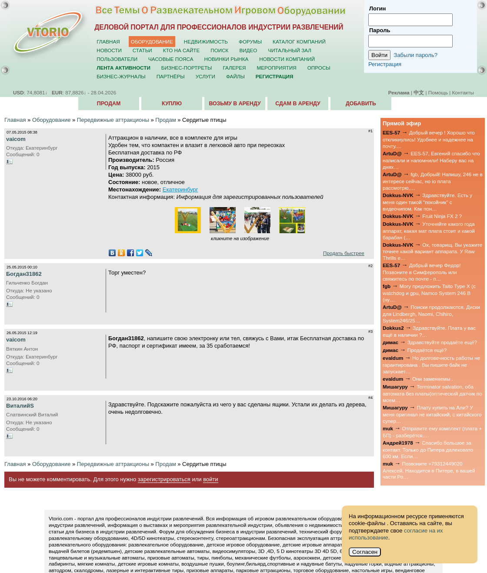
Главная (108, 41)
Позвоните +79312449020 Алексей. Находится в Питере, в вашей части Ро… (429, 470)
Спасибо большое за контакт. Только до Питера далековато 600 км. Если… (428, 449)
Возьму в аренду (234, 104)
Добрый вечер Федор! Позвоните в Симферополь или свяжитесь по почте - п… (421, 271)
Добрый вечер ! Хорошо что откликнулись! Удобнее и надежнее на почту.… (429, 139)
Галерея (234, 67)
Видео (248, 50)
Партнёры (171, 76)
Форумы (250, 41)
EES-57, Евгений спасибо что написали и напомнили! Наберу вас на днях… (431, 160)
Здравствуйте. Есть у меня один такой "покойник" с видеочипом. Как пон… (427, 201)
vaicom (16, 139)
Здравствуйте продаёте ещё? (442, 342)
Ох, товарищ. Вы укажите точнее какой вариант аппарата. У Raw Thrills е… (432, 251)
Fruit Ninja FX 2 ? (442, 216)
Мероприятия (277, 67)
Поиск (219, 50)
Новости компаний (287, 59)
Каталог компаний (299, 41)
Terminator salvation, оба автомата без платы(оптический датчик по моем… (432, 393)
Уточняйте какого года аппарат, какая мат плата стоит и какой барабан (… (429, 230)
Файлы (235, 76)
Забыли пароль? (415, 55)
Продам (108, 104)
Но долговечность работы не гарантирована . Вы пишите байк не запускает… (431, 364)
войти (210, 479)
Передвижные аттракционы (113, 120)
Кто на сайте (181, 50)
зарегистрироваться (164, 479)
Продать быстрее (343, 253)
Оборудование (152, 41)
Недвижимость (206, 41)
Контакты (463, 92)
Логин (377, 8)
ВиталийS (20, 405)
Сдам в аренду (297, 104)
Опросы (318, 67)
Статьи (142, 50)
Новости (109, 50)
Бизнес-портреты (186, 67)
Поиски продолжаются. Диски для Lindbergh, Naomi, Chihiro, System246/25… (431, 313)
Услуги (205, 76)
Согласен (364, 552)
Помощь (438, 92)
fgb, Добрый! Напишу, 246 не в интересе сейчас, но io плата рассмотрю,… (433, 181)
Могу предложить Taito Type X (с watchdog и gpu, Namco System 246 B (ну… (429, 292)
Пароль (379, 30)
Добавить (361, 104)
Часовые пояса (170, 59)
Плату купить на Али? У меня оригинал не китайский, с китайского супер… (432, 414)
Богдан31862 (24, 274)
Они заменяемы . (432, 379)
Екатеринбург (180, 189)
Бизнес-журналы (121, 76)
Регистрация (384, 64)
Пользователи (117, 59)
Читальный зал (289, 50)
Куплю (172, 104)
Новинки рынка (226, 59)
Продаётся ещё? (427, 350)
